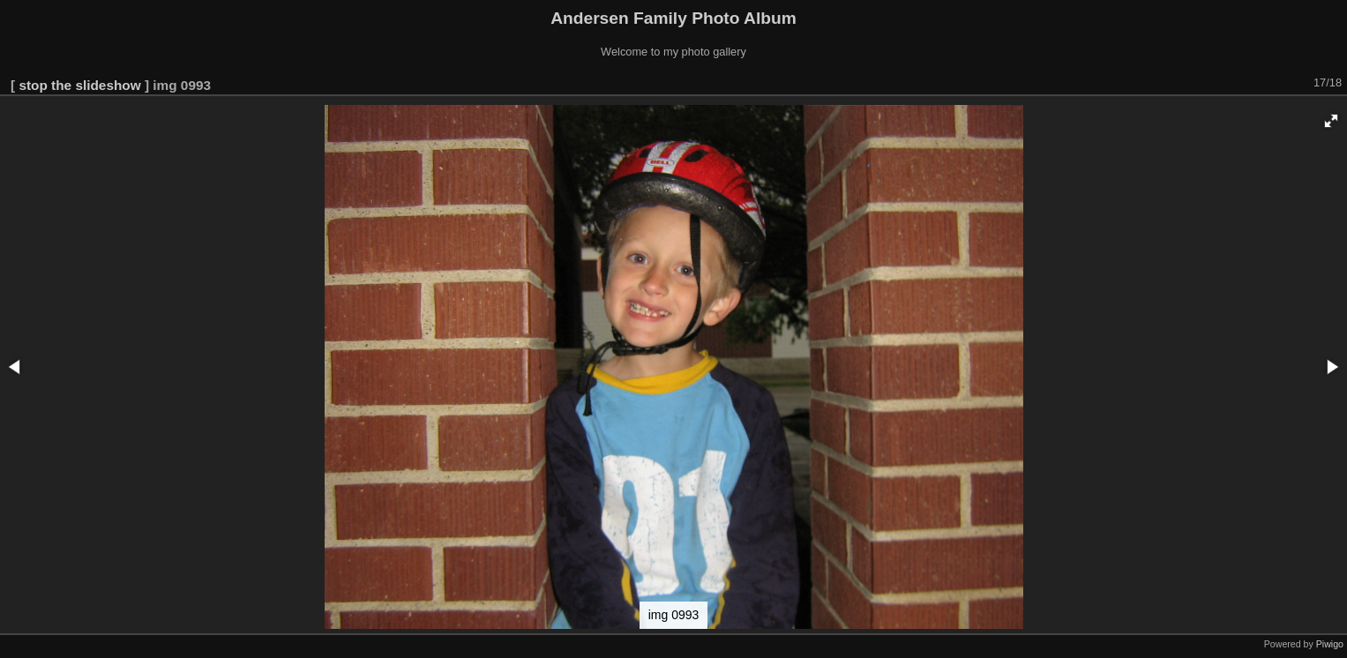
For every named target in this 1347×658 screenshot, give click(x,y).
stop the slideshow (79, 85)
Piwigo (1329, 644)
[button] (1331, 121)
